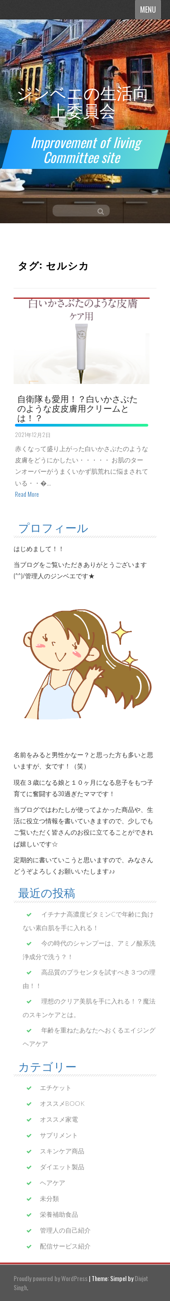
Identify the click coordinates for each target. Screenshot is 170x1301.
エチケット (56, 1087)
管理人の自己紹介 (65, 1230)
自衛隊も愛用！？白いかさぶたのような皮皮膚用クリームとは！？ (77, 407)
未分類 (49, 1198)
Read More (27, 494)
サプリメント (59, 1135)
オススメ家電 (59, 1119)
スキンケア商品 (62, 1151)
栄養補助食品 (59, 1214)
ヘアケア (52, 1182)
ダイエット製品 (62, 1167)
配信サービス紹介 (65, 1246)
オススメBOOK (62, 1103)
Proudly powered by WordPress (50, 1278)
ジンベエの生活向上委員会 (82, 101)
